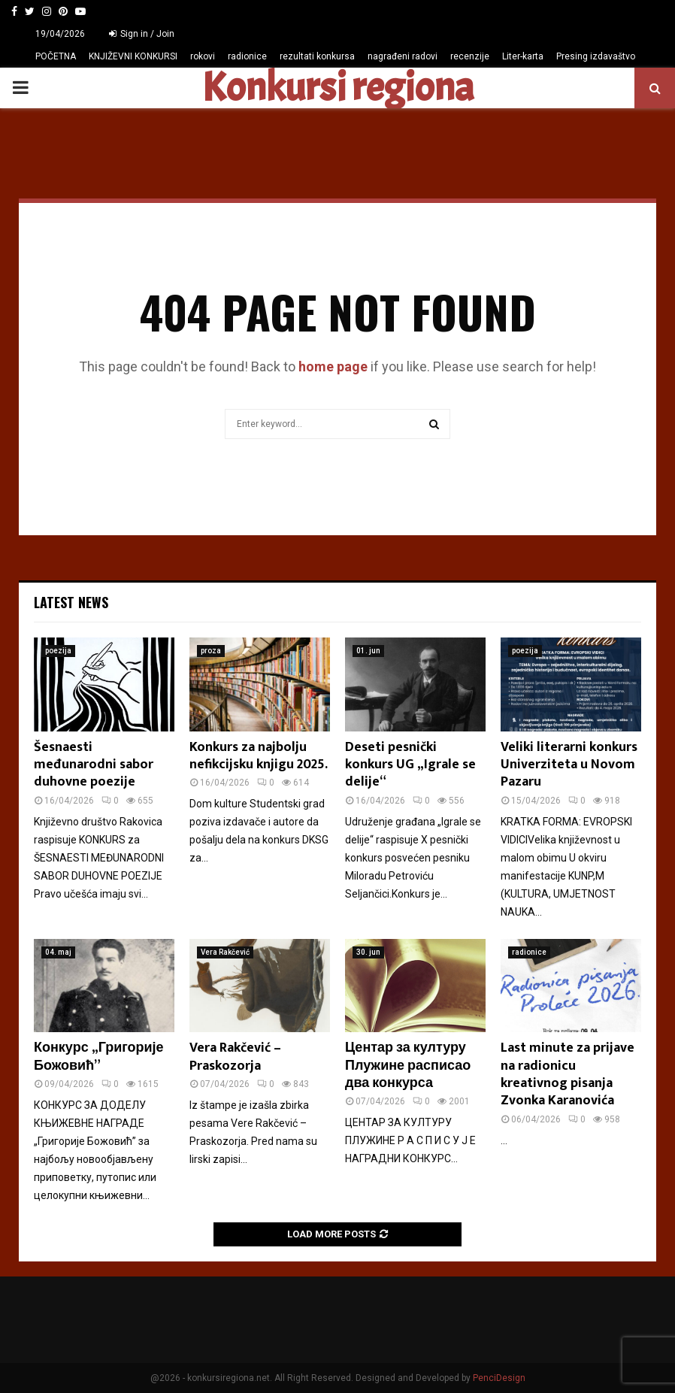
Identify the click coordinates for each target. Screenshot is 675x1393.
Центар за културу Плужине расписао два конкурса (408, 1066)
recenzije (469, 56)
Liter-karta (522, 56)
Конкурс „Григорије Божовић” (99, 1057)
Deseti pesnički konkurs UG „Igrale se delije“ (410, 765)
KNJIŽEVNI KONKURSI (133, 56)
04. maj (58, 952)
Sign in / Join (141, 34)
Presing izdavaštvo (595, 56)
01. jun (368, 651)
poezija (58, 651)
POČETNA (55, 56)
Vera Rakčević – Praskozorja (235, 1057)
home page (333, 366)
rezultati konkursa (317, 56)
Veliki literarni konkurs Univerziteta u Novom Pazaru (569, 765)
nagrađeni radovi (402, 56)
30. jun (368, 952)
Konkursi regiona (337, 88)
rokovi (202, 56)
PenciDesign (499, 1378)
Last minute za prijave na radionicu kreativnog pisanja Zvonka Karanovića (567, 1074)
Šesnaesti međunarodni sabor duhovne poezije (93, 765)
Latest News (71, 602)
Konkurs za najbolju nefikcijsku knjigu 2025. (258, 756)
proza (211, 651)
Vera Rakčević (225, 952)
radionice (247, 56)
